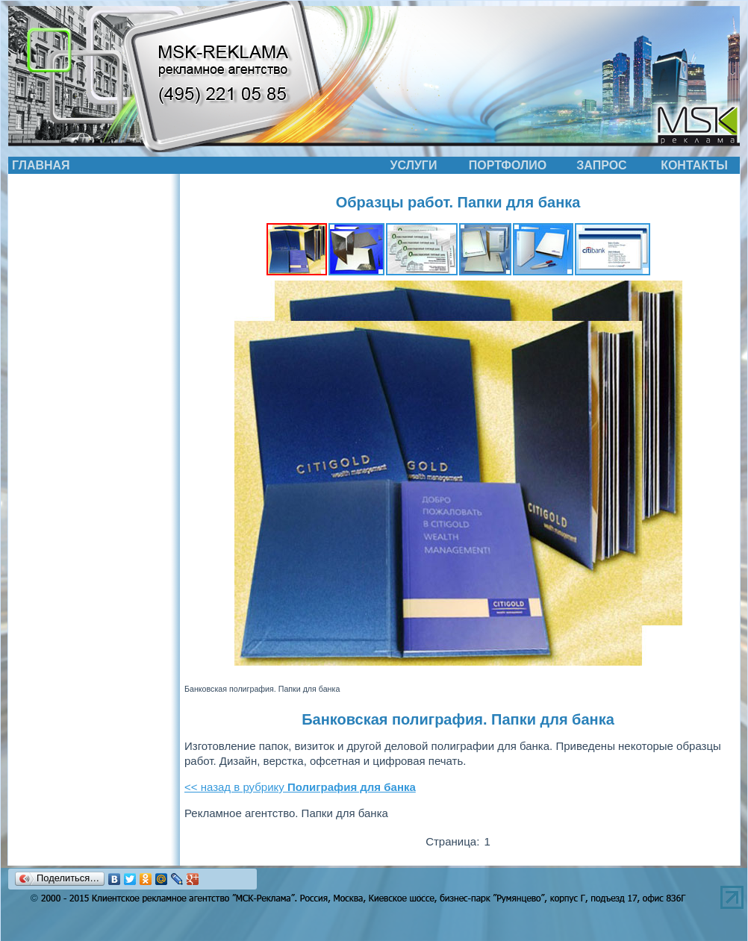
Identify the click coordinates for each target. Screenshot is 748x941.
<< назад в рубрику (300, 787)
